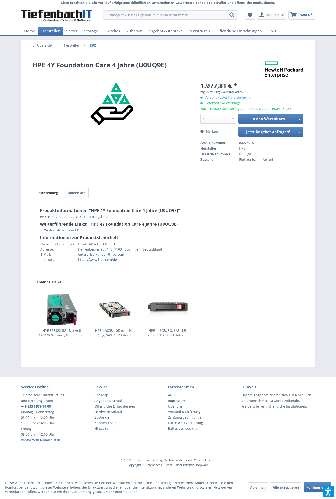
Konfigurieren (317, 487)
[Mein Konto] (271, 15)
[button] (328, 491)
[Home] (29, 31)
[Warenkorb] (301, 15)
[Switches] (112, 31)
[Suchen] (232, 15)
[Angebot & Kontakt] (165, 31)
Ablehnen (258, 487)
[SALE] (272, 31)
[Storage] (91, 31)
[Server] (72, 31)
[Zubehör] (134, 31)
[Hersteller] (50, 31)
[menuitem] (170, 15)
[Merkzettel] (250, 15)
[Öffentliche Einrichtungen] (239, 31)
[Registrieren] (199, 31)
